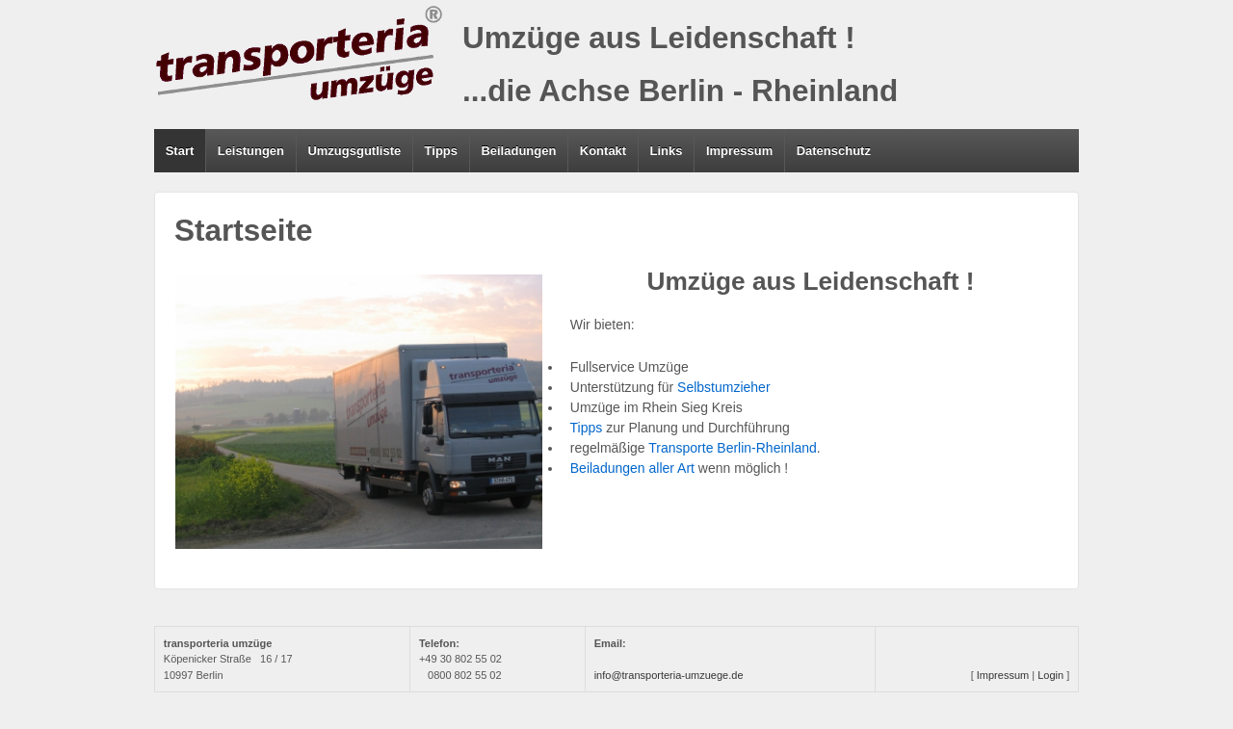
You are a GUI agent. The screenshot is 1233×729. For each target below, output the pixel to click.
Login (1050, 675)
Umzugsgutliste (354, 150)
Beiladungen (518, 150)
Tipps (441, 150)
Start (180, 150)
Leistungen (251, 150)
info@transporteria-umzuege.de (669, 675)
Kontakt (603, 150)
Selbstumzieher (724, 387)
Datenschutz (834, 150)
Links (666, 150)
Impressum (739, 150)
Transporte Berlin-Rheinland (732, 448)
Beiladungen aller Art (629, 468)
